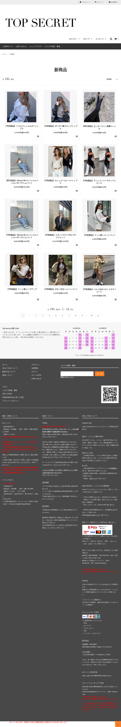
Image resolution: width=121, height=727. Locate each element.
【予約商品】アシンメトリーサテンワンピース (99, 182)
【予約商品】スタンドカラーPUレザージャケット (60, 236)
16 (91, 315)
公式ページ (92, 478)
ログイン (99, 2)
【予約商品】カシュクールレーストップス (60, 182)
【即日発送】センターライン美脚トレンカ (99, 127)
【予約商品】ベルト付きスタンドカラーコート (99, 290)
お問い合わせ (21, 46)
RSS (4, 394)
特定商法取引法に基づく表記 (13, 397)
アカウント (85, 2)
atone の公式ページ (92, 515)
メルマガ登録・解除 (52, 46)
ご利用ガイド (7, 46)
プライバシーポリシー (10, 401)
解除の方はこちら (67, 377)
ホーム (4, 54)
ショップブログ (35, 46)
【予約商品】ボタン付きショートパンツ (60, 289)
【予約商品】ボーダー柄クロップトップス (60, 127)
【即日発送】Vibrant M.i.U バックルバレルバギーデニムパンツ (21, 182)
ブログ (4, 387)
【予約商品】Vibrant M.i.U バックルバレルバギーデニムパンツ (21, 236)
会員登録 (114, 2)
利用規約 (113, 468)
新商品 (12, 54)
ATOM (9, 394)
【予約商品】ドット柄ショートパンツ (99, 235)
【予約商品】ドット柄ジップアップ (22, 289)
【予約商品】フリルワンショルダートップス (22, 127)
